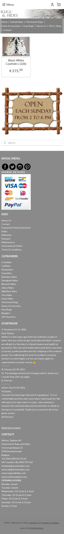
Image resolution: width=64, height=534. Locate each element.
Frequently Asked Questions (16, 227)
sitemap (33, 523)
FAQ (51, 26)
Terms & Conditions (11, 249)
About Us (41, 26)
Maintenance (8, 242)
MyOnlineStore (37, 528)
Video (4, 231)
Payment (6, 238)
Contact (7, 30)
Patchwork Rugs (34, 21)
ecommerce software (50, 523)
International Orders (12, 245)
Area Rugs (28, 26)
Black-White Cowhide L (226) (16, 61)
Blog (58, 26)
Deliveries (6, 235)
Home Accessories (10, 26)
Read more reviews (10, 427)
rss (38, 523)
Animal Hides (16, 21)
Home (4, 21)
